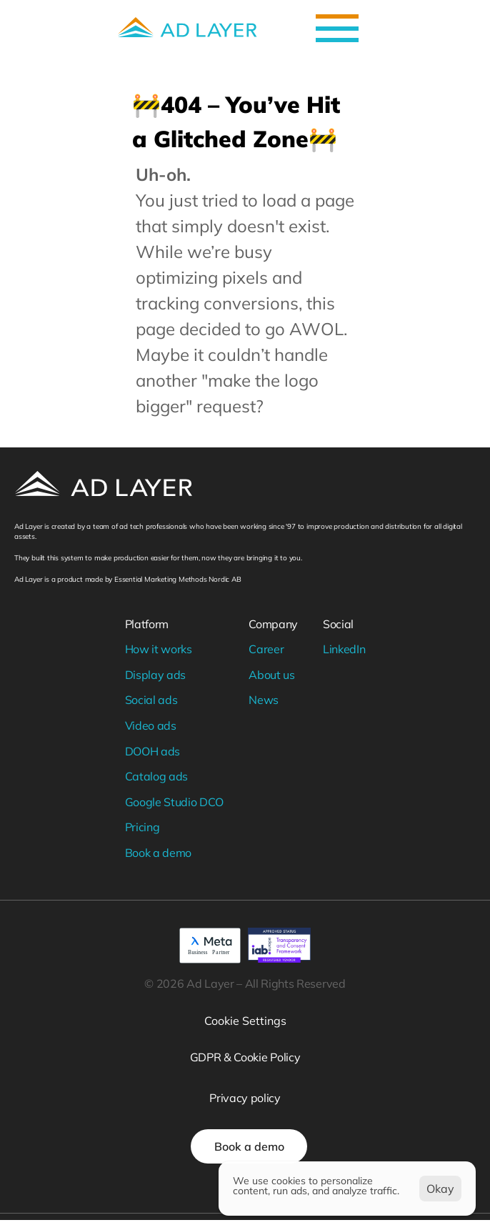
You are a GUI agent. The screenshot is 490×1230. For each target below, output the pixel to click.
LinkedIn (344, 649)
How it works (158, 649)
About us (271, 675)
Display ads (155, 675)
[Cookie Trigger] (245, 1020)
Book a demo (158, 852)
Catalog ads (156, 776)
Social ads (151, 700)
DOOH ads (152, 751)
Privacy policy (245, 1098)
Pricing (142, 827)
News (264, 700)
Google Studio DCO (174, 802)
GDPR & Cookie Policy (245, 1057)
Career (266, 649)
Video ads (150, 725)
